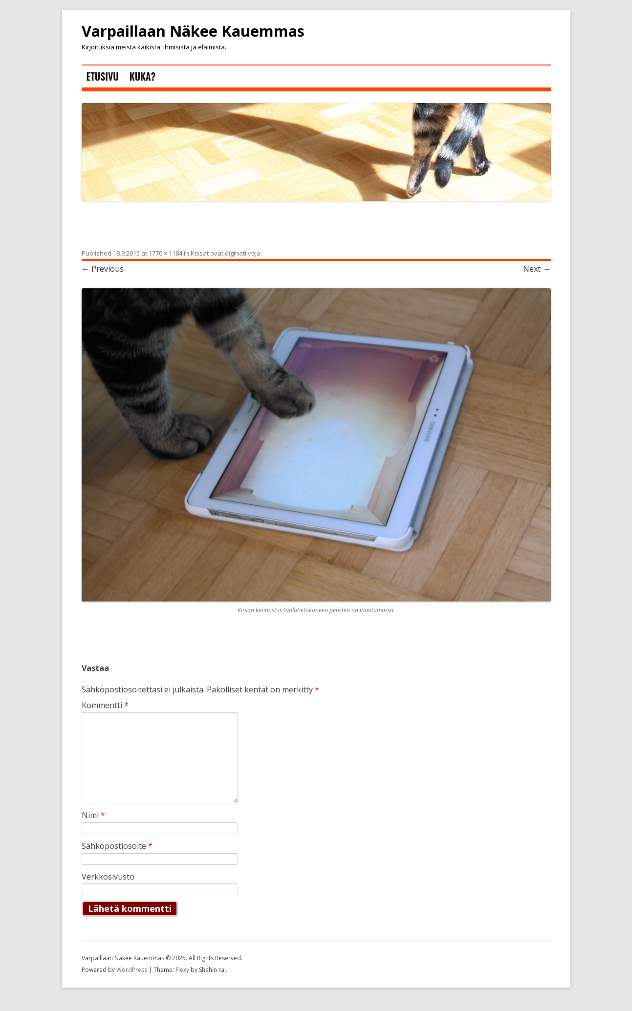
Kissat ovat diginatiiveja (226, 253)
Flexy (182, 970)
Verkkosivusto (108, 876)
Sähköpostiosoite (117, 845)
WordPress (132, 970)
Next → (536, 268)
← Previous (103, 268)
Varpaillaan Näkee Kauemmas (193, 31)
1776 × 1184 (165, 253)
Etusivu (103, 76)
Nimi (93, 815)
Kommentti (105, 705)
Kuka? (142, 76)
